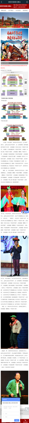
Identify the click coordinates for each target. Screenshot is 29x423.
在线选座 (25, 421)
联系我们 (25, 10)
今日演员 (18, 10)
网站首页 (3, 10)
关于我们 (10, 10)
